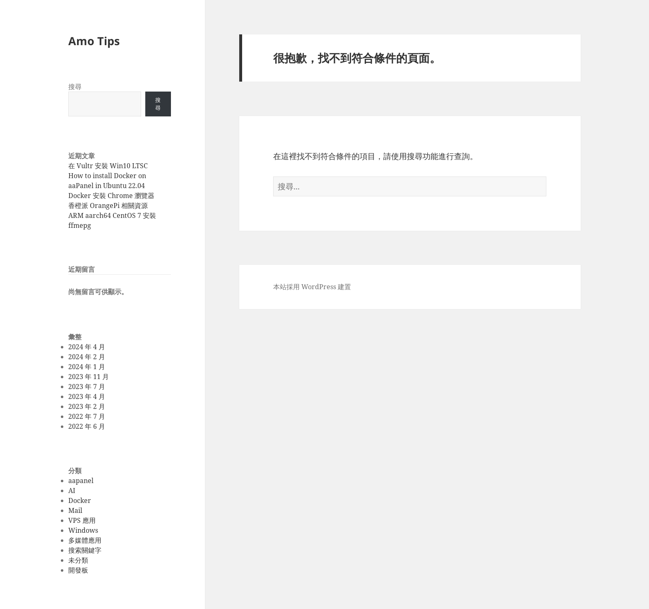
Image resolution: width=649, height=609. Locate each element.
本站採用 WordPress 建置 (312, 286)
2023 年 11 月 (88, 376)
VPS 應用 (82, 520)
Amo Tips (94, 40)
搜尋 (75, 86)
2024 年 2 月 (86, 356)
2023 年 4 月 (86, 396)
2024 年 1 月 (86, 366)
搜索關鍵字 (84, 550)
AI (71, 490)
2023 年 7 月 (86, 386)
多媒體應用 (84, 540)
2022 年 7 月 (86, 416)
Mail (75, 510)
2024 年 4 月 (86, 346)
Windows (83, 530)
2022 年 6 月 (86, 426)
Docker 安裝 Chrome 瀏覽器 (111, 195)
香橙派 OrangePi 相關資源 (108, 205)
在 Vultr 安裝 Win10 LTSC (108, 165)
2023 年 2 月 (86, 406)
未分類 (78, 560)
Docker (79, 500)
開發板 (78, 570)
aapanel (81, 480)
